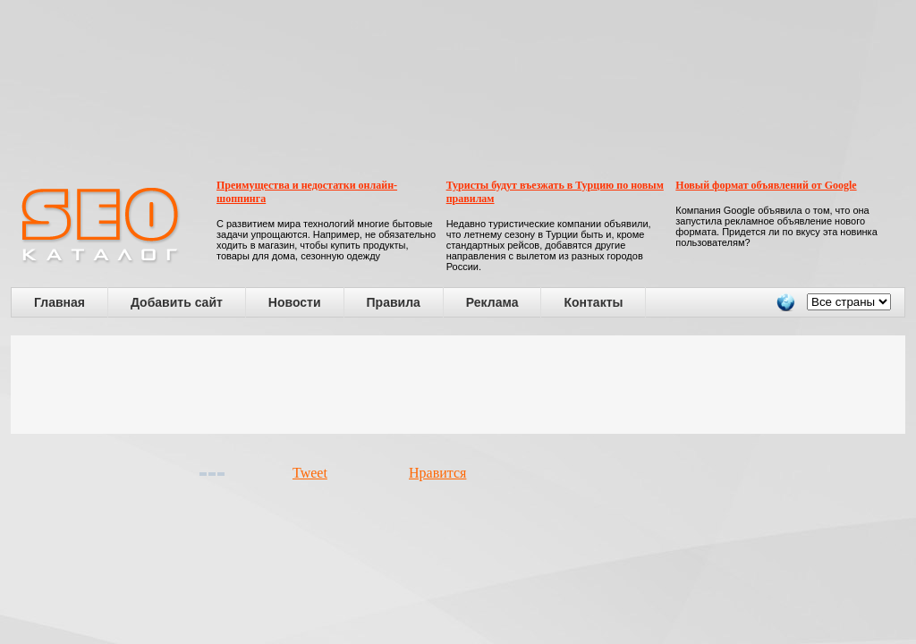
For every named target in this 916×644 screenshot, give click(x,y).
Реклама (492, 302)
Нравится (437, 472)
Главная (59, 302)
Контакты (593, 302)
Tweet (310, 472)
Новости (294, 302)
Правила (393, 302)
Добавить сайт (177, 302)
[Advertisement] (458, 384)
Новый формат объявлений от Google (765, 185)
